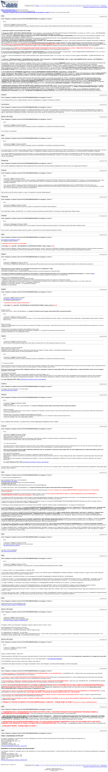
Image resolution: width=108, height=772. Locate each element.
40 (95, 5)
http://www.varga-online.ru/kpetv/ (9, 390)
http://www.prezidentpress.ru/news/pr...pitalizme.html (14, 759)
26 (73, 5)
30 (79, 5)
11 (49, 5)
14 (54, 5)
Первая (37, 5)
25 (71, 5)
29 (78, 5)
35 (87, 5)
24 (69, 5)
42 (98, 5)
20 (63, 5)
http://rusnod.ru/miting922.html (8, 551)
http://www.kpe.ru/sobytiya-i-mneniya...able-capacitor (33, 379)
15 (55, 5)
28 (76, 5)
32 (82, 5)
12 (50, 5)
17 (58, 5)
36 (89, 5)
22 (66, 5)
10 (47, 5)
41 (97, 5)
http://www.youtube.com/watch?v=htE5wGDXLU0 (13, 604)
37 (90, 5)
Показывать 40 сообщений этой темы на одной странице (95, 7)
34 (85, 5)
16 (57, 5)
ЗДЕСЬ (92, 273)
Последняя (103, 5)
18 (60, 5)
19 (62, 5)
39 (93, 5)
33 (84, 5)
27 (74, 5)
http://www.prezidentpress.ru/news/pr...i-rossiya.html (14, 746)
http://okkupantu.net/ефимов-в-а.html (10, 239)
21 (65, 5)
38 (92, 5)
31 (81, 5)
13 (52, 5)
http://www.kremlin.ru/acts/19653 (9, 481)
